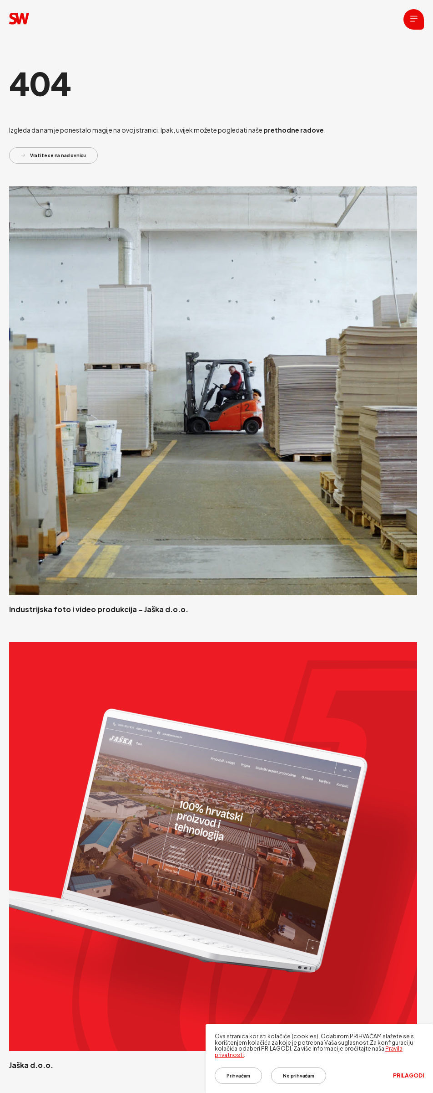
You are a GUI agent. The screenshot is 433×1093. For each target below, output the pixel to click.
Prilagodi (408, 1075)
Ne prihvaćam (298, 1075)
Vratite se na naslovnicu (53, 155)
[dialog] (319, 1058)
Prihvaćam (238, 1075)
